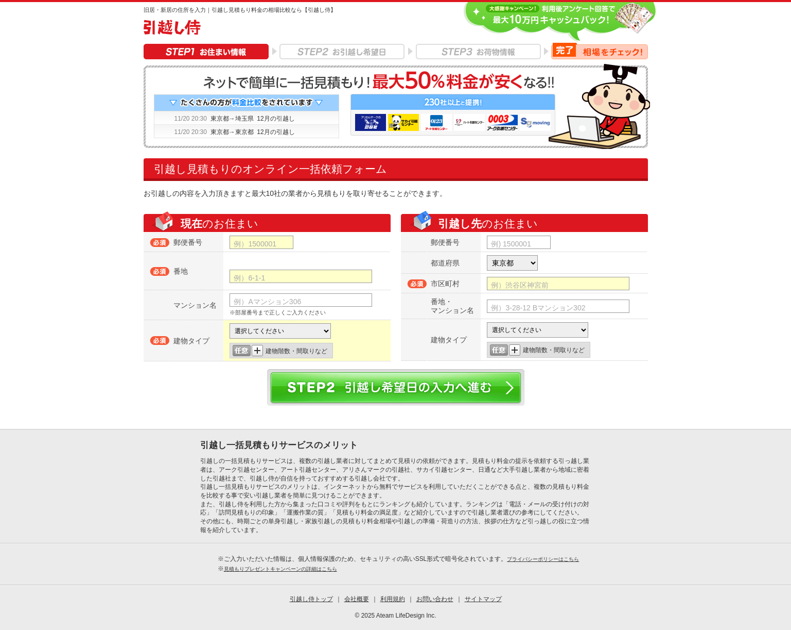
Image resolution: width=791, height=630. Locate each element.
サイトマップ (483, 599)
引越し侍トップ (311, 599)
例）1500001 (255, 244)
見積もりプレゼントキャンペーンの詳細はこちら (280, 569)
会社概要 (356, 599)
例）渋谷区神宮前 (520, 285)
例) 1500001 (511, 244)
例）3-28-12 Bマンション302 (538, 308)
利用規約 (392, 599)
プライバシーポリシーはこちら (543, 559)
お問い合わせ (434, 599)
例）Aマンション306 (267, 301)
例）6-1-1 (249, 278)
